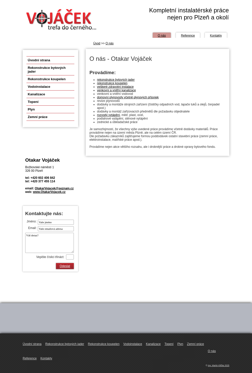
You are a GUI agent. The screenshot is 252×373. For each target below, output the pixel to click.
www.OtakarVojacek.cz (49, 192)
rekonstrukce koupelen (112, 83)
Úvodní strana (39, 60)
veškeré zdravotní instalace (115, 87)
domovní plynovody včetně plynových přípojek (128, 97)
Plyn (31, 109)
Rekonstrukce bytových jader (47, 69)
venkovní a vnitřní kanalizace (116, 90)
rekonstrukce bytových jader (116, 79)
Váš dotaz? (49, 243)
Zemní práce (38, 117)
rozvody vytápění (108, 115)
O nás (162, 35)
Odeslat (65, 266)
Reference (188, 35)
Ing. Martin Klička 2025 (218, 365)
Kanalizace (36, 94)
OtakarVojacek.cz (60, 19)
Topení (33, 102)
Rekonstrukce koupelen (47, 79)
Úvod (96, 43)
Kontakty (216, 35)
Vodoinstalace (39, 87)
